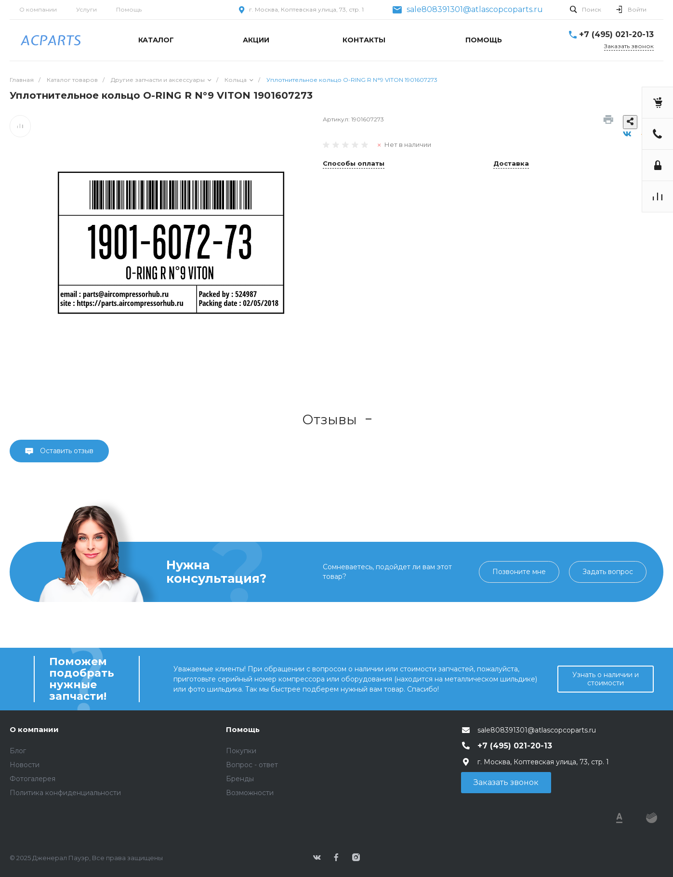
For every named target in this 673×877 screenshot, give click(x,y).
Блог (18, 750)
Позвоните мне (519, 571)
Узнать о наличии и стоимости (605, 678)
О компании (38, 9)
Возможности (250, 792)
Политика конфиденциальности (65, 792)
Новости (25, 764)
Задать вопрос (607, 571)
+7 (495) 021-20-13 (616, 34)
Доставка (511, 163)
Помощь (129, 9)
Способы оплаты (353, 163)
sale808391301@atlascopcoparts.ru (475, 9)
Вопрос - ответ (252, 764)
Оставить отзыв (65, 450)
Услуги (86, 9)
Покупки (241, 750)
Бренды (240, 778)
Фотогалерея (32, 778)
